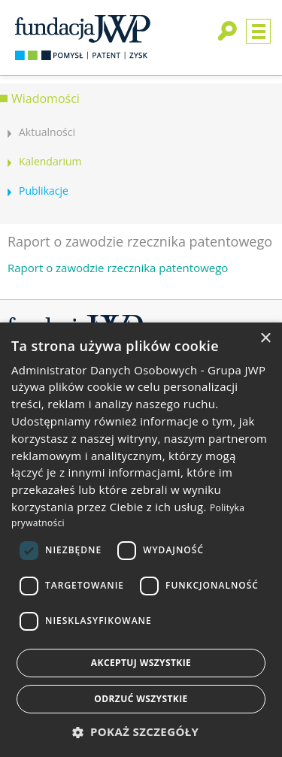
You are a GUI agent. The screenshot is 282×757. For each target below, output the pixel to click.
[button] (141, 731)
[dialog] (141, 539)
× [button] (265, 338)
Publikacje (43, 190)
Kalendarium (50, 161)
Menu (258, 31)
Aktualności (47, 132)
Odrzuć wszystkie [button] (140, 698)
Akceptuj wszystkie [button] (141, 662)
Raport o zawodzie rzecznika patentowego (118, 267)
